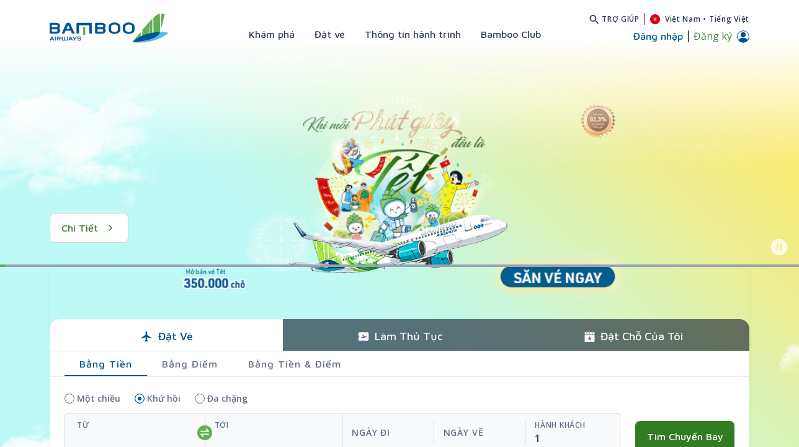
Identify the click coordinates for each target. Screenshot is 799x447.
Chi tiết (89, 228)
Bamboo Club (511, 34)
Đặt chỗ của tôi (633, 336)
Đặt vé (330, 34)
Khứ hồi (164, 398)
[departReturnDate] (433, 433)
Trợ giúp (621, 19)
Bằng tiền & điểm (294, 363)
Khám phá (272, 34)
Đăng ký (713, 36)
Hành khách (560, 425)
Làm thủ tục (400, 336)
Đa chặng (227, 398)
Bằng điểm (190, 363)
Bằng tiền (105, 363)
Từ (83, 425)
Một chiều (98, 398)
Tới (222, 425)
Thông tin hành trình (413, 34)
